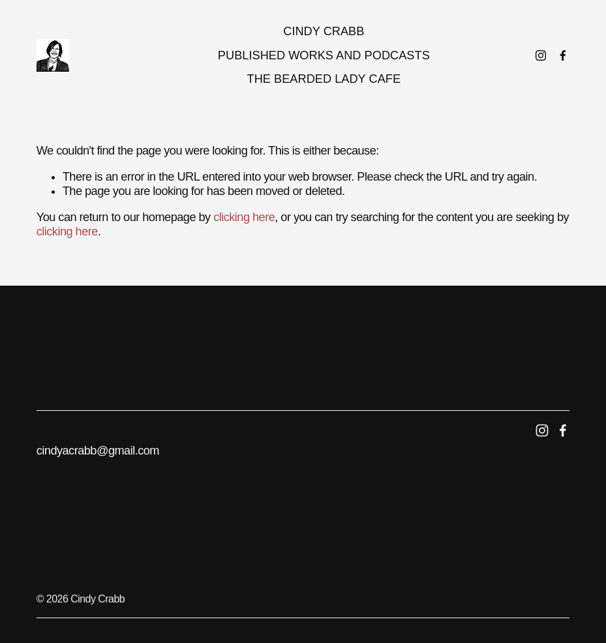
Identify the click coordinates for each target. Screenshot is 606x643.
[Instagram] (540, 55)
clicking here (244, 217)
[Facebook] (562, 55)
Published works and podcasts (324, 55)
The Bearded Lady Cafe (324, 78)
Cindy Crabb (323, 31)
